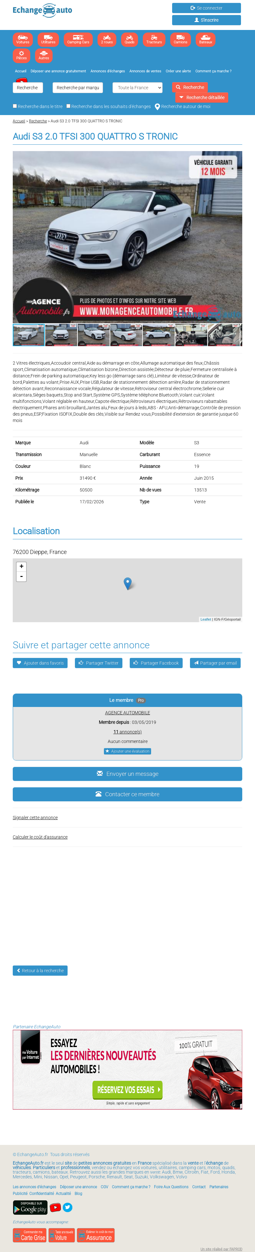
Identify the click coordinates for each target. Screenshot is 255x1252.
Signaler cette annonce (35, 817)
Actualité (63, 1193)
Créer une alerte (178, 71)
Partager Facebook (156, 663)
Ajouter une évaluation (127, 751)
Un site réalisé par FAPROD (221, 1249)
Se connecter (206, 8)
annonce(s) (127, 731)
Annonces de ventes (145, 71)
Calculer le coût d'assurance (40, 837)
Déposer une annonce (78, 1187)
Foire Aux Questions (171, 1187)
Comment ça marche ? (213, 71)
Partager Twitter (99, 663)
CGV (104, 1187)
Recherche (190, 87)
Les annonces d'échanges (34, 1187)
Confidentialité (41, 1193)
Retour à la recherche (40, 970)
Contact (199, 1187)
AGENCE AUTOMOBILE (127, 712)
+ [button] (21, 567)
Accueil (20, 71)
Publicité (20, 1193)
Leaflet (205, 619)
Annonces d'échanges (108, 71)
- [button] (21, 576)
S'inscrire (206, 20)
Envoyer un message (127, 773)
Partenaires (218, 1187)
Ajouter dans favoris (40, 663)
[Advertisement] (127, 901)
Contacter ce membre (127, 794)
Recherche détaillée (201, 97)
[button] (236, 157)
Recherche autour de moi (182, 106)
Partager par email (215, 663)
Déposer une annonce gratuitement (58, 71)
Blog (78, 1193)
